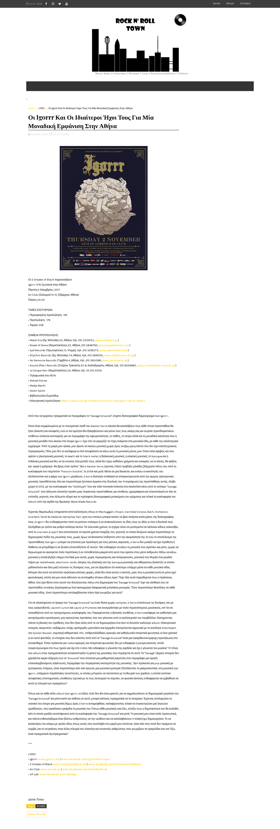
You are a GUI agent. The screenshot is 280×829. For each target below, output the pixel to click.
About (230, 3)
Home (216, 3)
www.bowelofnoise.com (114, 345)
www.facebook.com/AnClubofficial (84, 769)
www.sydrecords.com (113, 350)
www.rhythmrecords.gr (119, 355)
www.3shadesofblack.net (69, 764)
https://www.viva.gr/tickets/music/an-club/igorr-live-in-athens (103, 400)
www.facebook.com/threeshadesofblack (114, 764)
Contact (245, 3)
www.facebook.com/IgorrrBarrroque (85, 759)
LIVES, (66, 134)
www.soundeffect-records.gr (156, 365)
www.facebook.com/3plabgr (58, 774)
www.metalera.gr (106, 340)
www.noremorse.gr (115, 360)
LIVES (42, 108)
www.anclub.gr (50, 769)
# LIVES (41, 806)
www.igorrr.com (49, 759)
